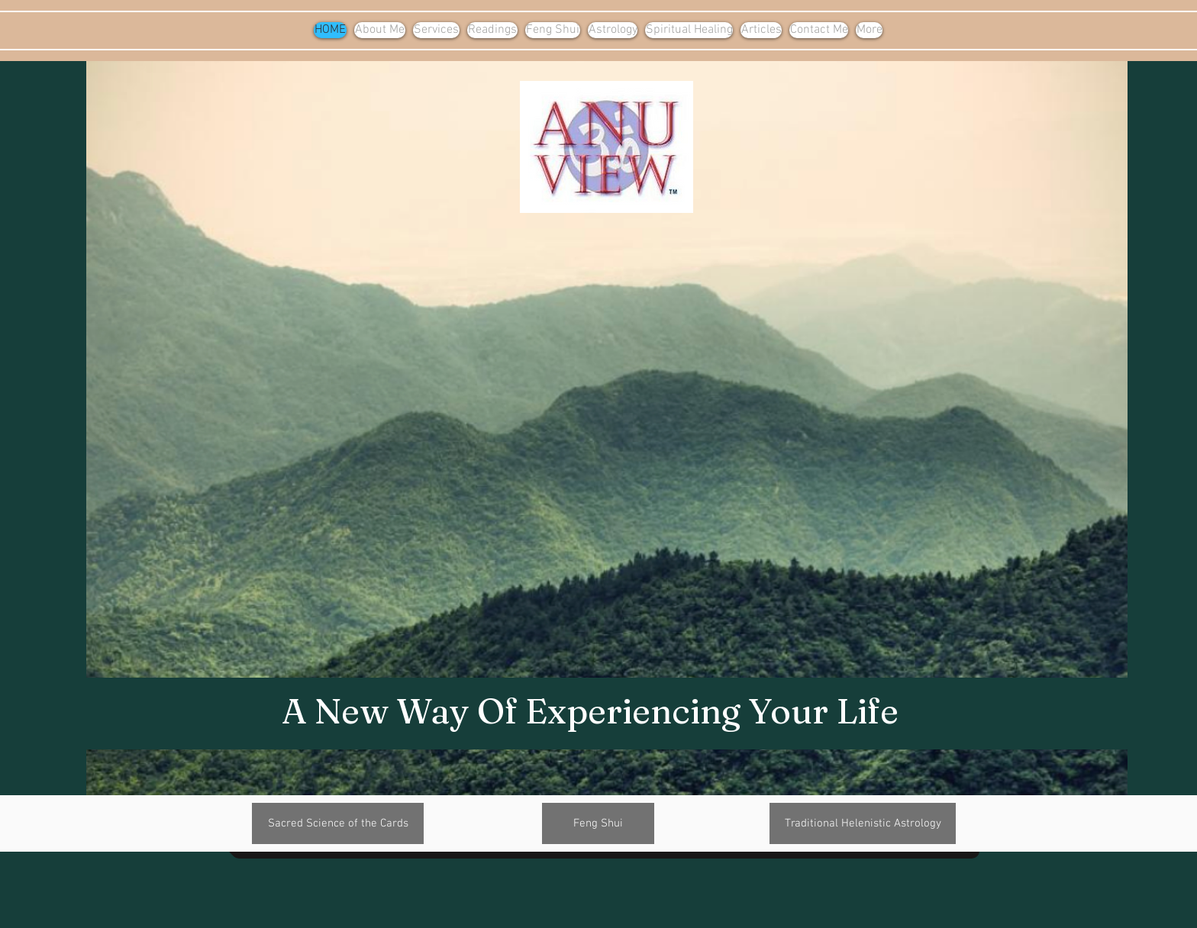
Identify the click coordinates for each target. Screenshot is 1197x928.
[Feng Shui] (598, 823)
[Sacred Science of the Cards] (338, 823)
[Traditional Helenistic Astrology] (863, 823)
